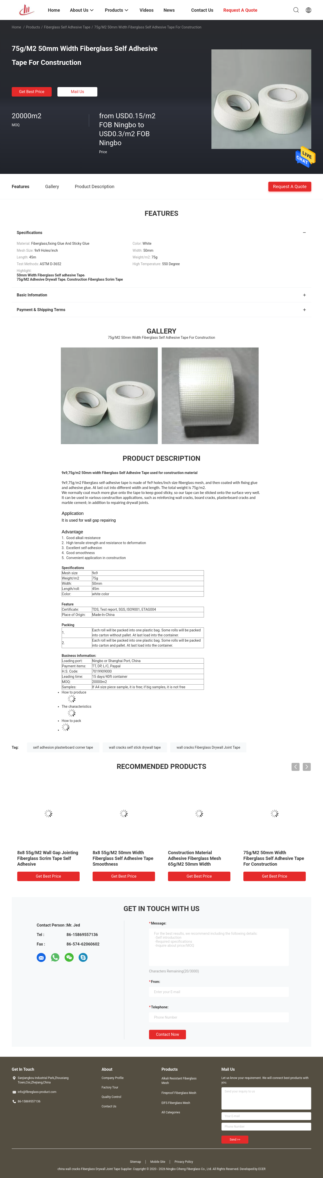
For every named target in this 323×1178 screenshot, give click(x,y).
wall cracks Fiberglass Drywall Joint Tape (208, 747)
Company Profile (113, 1078)
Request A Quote (290, 186)
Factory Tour (110, 1087)
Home (16, 27)
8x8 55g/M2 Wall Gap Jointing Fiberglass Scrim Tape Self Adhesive (47, 858)
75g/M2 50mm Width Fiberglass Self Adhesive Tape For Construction (273, 858)
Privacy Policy (183, 1162)
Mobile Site (157, 1162)
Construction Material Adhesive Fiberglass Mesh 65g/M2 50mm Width (194, 858)
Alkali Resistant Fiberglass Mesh (179, 1081)
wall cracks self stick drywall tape (135, 747)
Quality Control (111, 1097)
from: (155, 982)
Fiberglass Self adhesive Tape (67, 27)
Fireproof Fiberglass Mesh (179, 1093)
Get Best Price (31, 91)
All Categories (171, 1112)
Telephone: (159, 1007)
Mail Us (77, 91)
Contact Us (109, 1106)
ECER (262, 1169)
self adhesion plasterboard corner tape (63, 747)
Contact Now (167, 1034)
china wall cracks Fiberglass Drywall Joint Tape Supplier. (95, 1169)
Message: (158, 923)
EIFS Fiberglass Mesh (176, 1103)
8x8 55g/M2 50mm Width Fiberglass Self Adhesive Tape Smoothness (123, 858)
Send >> (235, 1139)
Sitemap (135, 1162)
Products (33, 27)
